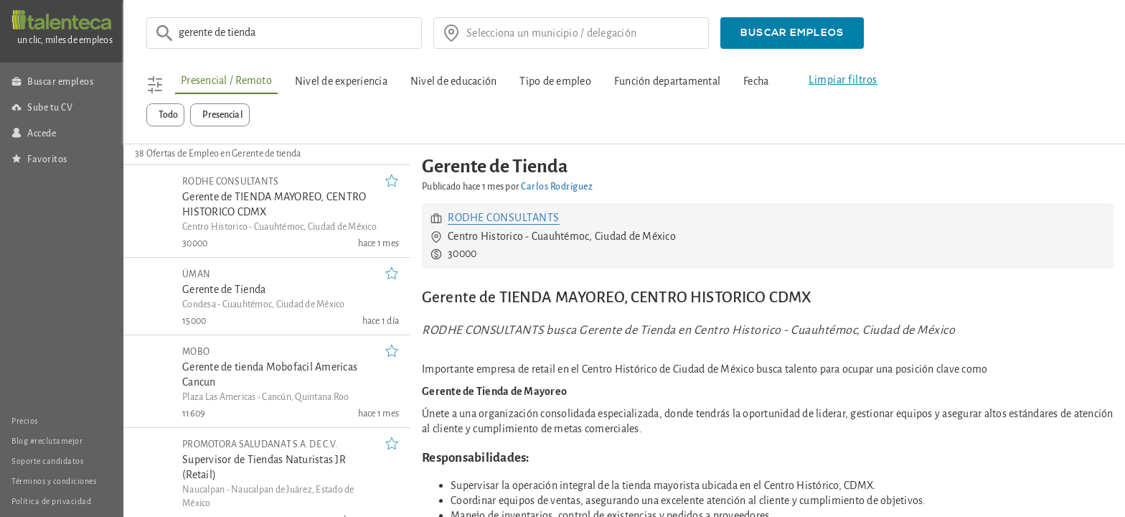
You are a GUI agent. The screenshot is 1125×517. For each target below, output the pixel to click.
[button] (792, 33)
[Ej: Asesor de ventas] (296, 33)
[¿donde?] (583, 33)
